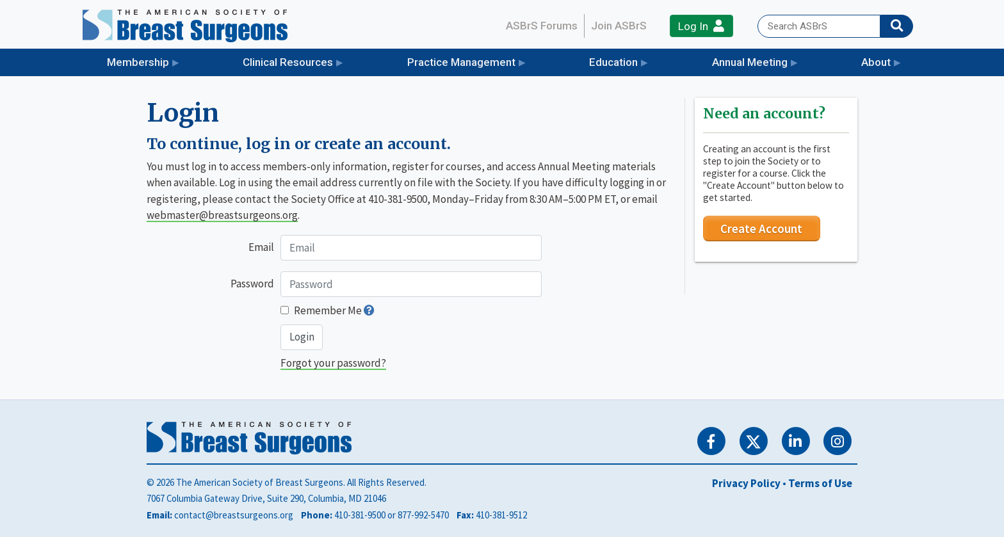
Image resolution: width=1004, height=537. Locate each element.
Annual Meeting (750, 62)
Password (252, 284)
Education (613, 62)
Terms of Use (820, 483)
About (876, 62)
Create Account (761, 228)
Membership (138, 62)
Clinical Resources (288, 62)
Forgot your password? (333, 363)
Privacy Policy (746, 483)
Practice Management (461, 62)
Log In (701, 26)
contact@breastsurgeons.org (233, 515)
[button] (369, 310)
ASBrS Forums (542, 25)
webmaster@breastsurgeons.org (222, 215)
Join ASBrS (619, 25)
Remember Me (328, 310)
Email (261, 247)
